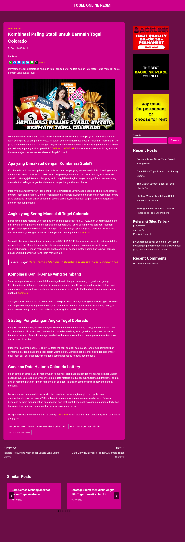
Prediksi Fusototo (142, 234)
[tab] (58, 511)
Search (137, 135)
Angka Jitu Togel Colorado (21, 426)
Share (42, 62)
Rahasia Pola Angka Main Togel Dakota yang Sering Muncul (32, 452)
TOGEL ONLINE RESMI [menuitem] (62, 148)
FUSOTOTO (139, 226)
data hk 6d (139, 230)
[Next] (116, 495)
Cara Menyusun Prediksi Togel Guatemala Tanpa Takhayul (95, 452)
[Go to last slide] (11, 495)
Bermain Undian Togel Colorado (51, 426)
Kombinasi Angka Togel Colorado (85, 426)
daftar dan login (157, 241)
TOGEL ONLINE (14, 28)
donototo (63, 414)
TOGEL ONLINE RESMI (19, 432)
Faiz (12, 48)
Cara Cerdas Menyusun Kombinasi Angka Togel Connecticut (73, 262)
